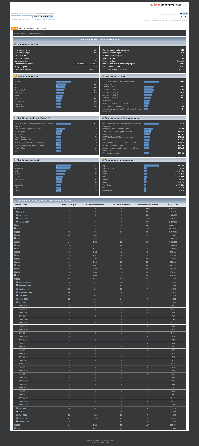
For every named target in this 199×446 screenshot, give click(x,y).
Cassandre (19, 185)
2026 (18, 208)
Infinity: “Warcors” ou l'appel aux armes (29, 145)
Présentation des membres (112, 106)
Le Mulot (18, 190)
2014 (18, 262)
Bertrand (18, 98)
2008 (18, 425)
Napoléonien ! (20, 134)
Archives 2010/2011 (110, 87)
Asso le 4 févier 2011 (23, 140)
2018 (18, 249)
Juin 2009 (22, 302)
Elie (16, 188)
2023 (18, 232)
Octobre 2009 (23, 289)
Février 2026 (23, 219)
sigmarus (18, 93)
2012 (18, 269)
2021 (18, 239)
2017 (18, 252)
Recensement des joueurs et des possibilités (119, 143)
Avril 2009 (22, 412)
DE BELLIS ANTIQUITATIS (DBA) (115, 103)
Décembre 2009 (24, 282)
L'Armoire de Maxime (110, 153)
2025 (18, 225)
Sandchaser (19, 101)
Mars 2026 (22, 215)
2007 (18, 429)
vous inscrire (49, 14)
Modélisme (106, 101)
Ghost (17, 85)
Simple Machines (109, 440)
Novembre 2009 (24, 286)
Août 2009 (22, 296)
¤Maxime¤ (19, 104)
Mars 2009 (22, 415)
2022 (18, 235)
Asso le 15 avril (21, 148)
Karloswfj (180, 61)
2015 (18, 259)
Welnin (17, 96)
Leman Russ (19, 107)
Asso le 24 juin (20, 132)
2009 (18, 279)
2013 (18, 266)
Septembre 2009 (25, 292)
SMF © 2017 (99, 440)
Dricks (17, 177)
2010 (18, 276)
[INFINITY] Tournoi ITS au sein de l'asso (30, 143)
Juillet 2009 (23, 299)
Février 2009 (23, 418)
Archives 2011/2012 (110, 90)
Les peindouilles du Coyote (112, 145)
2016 (18, 255)
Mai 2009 (22, 408)
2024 (18, 229)
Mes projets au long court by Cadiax (28, 129)
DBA (16, 151)
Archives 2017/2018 (110, 92)
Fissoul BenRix (20, 90)
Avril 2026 (22, 212)
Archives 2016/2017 (110, 95)
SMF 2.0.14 (90, 440)
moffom (17, 87)
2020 (18, 242)
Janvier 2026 (23, 222)
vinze (104, 188)
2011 (18, 272)
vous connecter (35, 14)
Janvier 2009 (23, 422)
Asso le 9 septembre (23, 137)
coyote (17, 82)
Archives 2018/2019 (110, 98)
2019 (18, 245)
